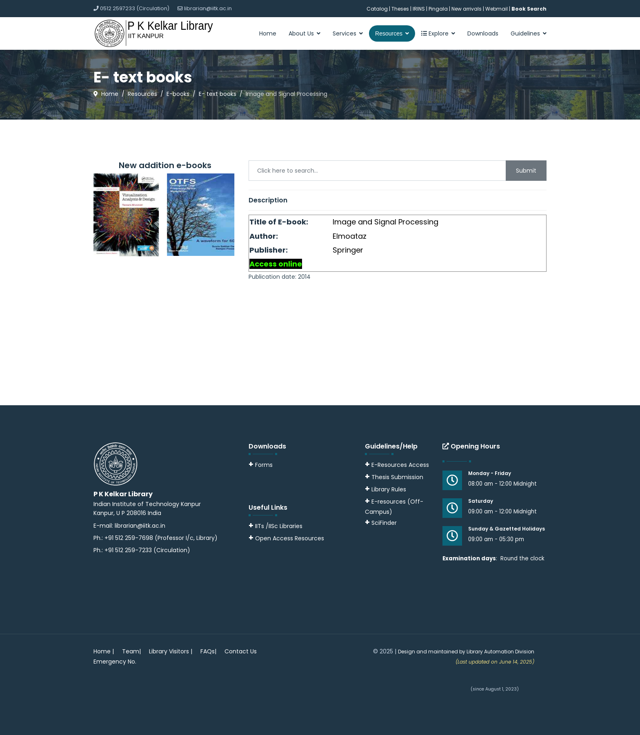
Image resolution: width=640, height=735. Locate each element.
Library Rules (385, 489)
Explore (435, 33)
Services (344, 33)
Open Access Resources (289, 538)
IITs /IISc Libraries (278, 526)
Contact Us (240, 651)
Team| (131, 651)
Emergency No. (114, 661)
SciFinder (381, 523)
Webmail (496, 8)
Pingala (438, 8)
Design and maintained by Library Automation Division (466, 651)
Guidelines (525, 33)
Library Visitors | (170, 651)
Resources (388, 33)
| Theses (399, 8)
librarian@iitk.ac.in (208, 8)
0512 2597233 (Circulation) (134, 8)
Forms (261, 465)
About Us (301, 33)
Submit (526, 171)
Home (267, 33)
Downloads (482, 33)
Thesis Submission (397, 477)
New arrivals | (468, 8)
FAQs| (208, 651)
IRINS (419, 8)
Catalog (377, 8)
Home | (103, 651)
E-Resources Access (400, 465)
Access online (275, 264)
